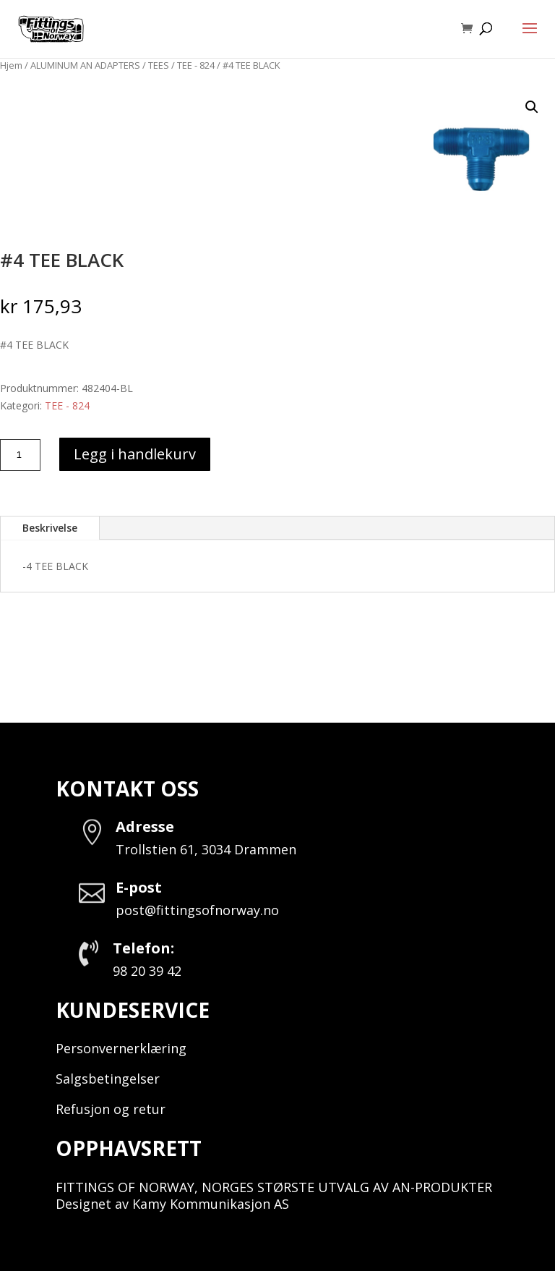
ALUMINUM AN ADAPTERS (85, 65)
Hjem (11, 65)
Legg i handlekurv (135, 454)
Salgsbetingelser (108, 1078)
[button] (532, 107)
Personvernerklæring (121, 1048)
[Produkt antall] (20, 455)
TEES (158, 65)
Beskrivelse (49, 528)
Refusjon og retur (110, 1109)
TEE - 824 (196, 65)
